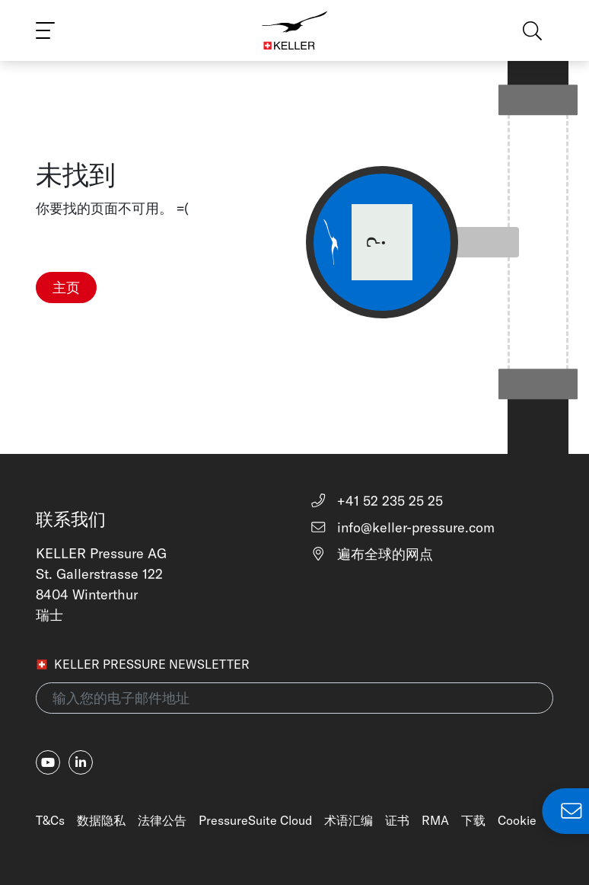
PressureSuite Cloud (255, 820)
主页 (66, 287)
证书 (397, 820)
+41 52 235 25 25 (376, 501)
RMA (435, 820)
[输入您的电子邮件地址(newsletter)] (294, 698)
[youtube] (48, 762)
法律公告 (162, 820)
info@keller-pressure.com (402, 527)
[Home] (295, 30)
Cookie (517, 820)
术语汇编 (348, 820)
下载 (473, 820)
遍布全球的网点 (371, 554)
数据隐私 (101, 820)
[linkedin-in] (80, 762)
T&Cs (50, 820)
